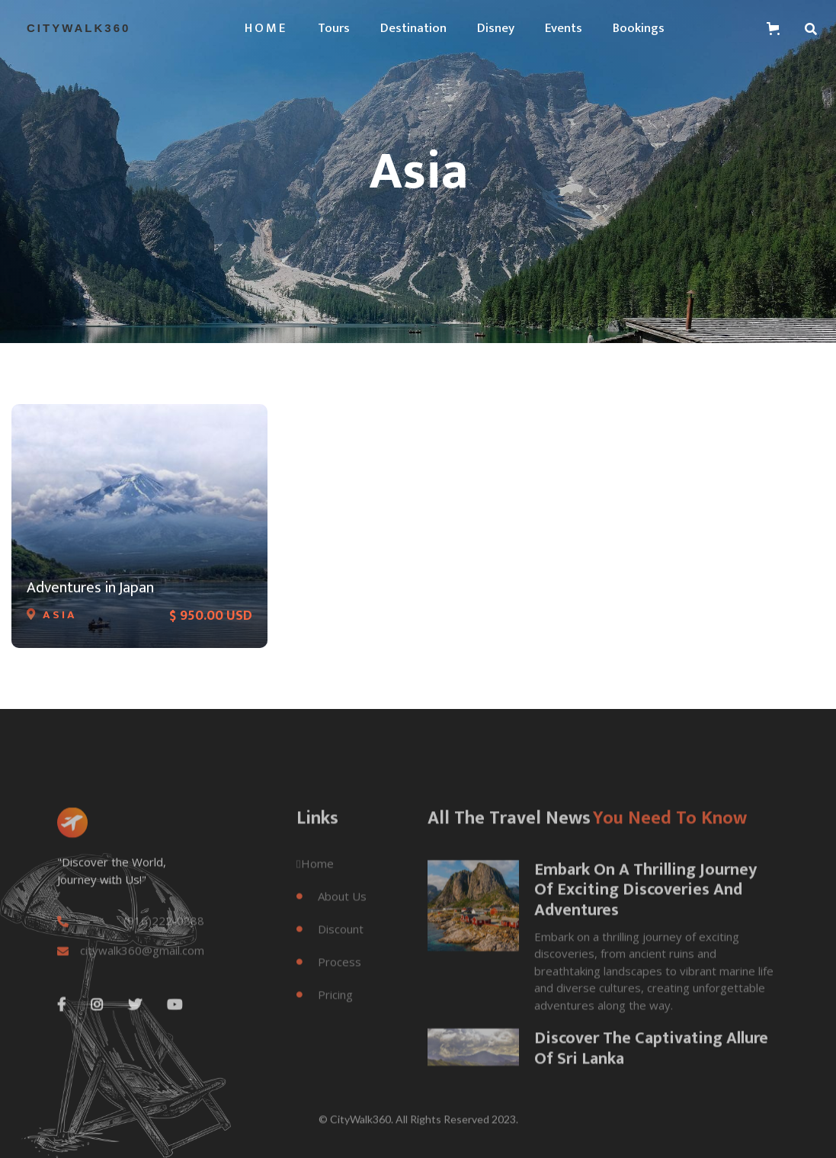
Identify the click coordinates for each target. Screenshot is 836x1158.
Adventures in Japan (90, 588)
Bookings (639, 28)
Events (563, 28)
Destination (413, 28)
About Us (331, 916)
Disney (495, 28)
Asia (60, 616)
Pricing (324, 1015)
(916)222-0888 (163, 941)
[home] (78, 28)
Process (328, 982)
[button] (266, 28)
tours (334, 28)
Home (314, 883)
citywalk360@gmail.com (142, 971)
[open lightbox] (473, 926)
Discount (330, 949)
